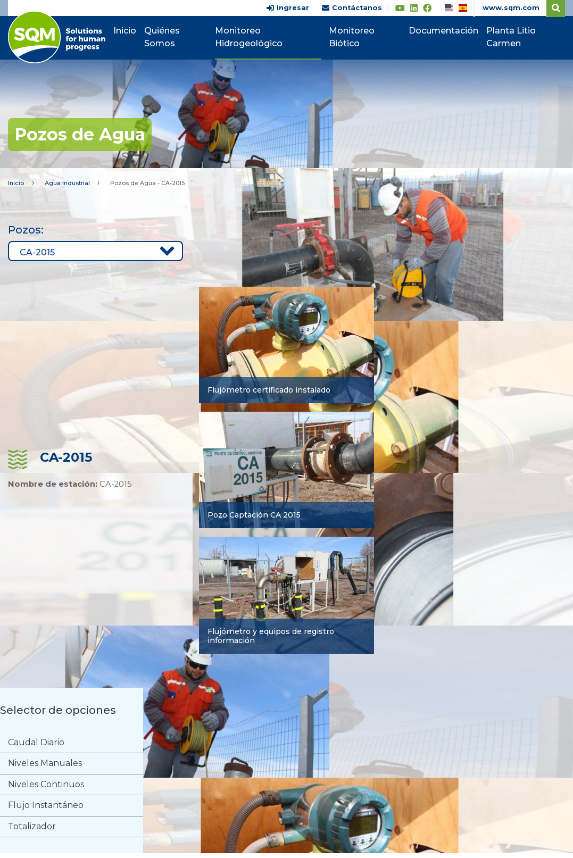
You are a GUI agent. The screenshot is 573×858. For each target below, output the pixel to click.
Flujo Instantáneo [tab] (46, 809)
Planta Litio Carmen (513, 37)
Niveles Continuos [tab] (47, 787)
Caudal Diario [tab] (37, 743)
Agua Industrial (71, 183)
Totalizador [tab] (32, 831)
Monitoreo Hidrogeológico (255, 37)
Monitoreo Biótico (355, 37)
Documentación (445, 31)
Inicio (133, 31)
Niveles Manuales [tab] (45, 765)
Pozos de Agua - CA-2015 (159, 183)
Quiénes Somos (170, 37)
